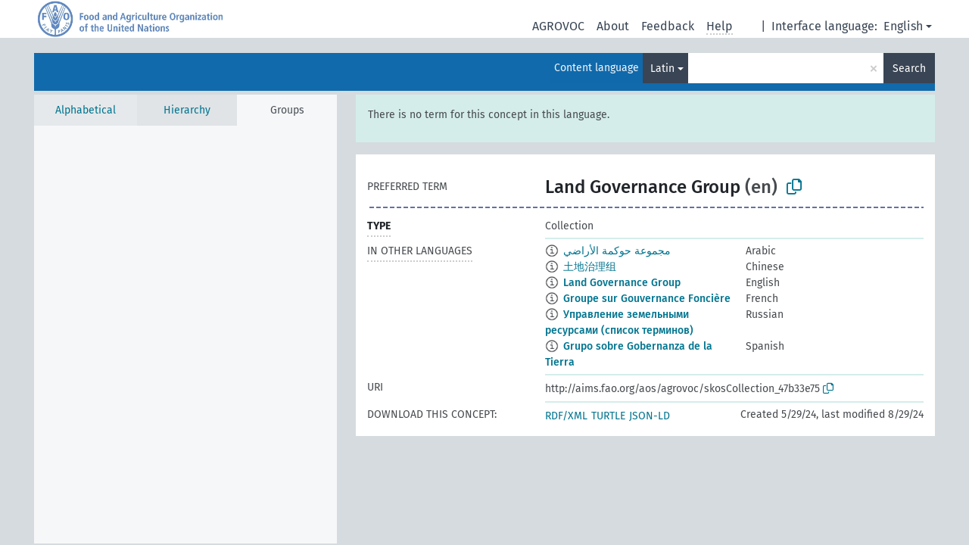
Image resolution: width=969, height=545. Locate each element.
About (613, 26)
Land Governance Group (622, 282)
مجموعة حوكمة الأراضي (617, 250)
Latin (662, 68)
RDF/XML (566, 416)
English (903, 26)
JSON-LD (649, 416)
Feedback (667, 26)
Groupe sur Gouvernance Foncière (647, 298)
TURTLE (608, 416)
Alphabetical (85, 110)
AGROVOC (558, 26)
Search (909, 68)
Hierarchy (187, 110)
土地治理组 (589, 266)
